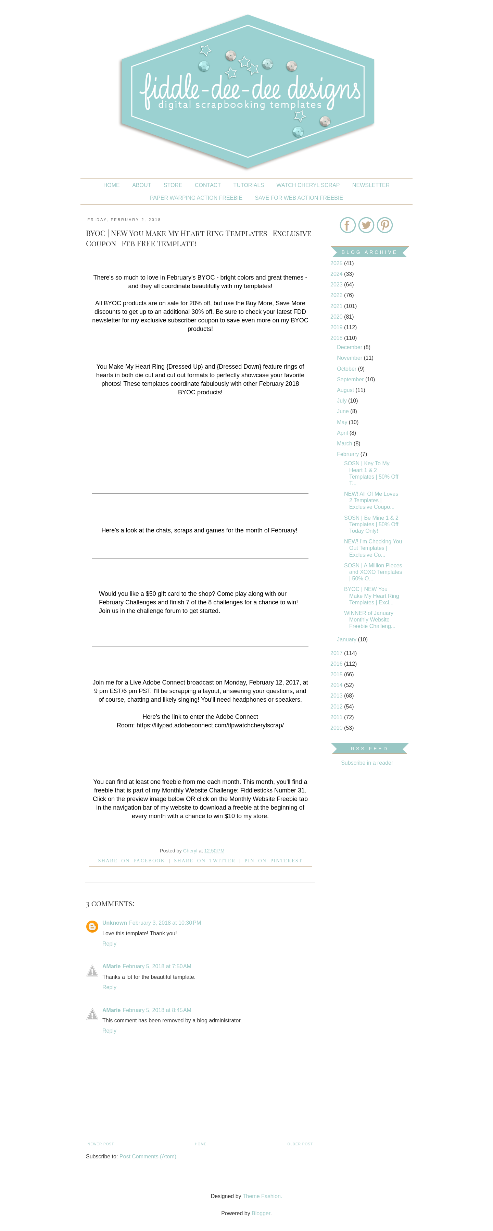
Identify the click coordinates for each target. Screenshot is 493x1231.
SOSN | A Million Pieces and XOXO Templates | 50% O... (373, 572)
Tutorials (248, 185)
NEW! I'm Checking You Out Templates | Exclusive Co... (373, 548)
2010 (337, 728)
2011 (337, 717)
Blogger (261, 1213)
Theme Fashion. (262, 1196)
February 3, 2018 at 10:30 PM (165, 923)
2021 (337, 306)
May (343, 422)
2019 (337, 327)
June (343, 411)
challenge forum (159, 610)
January (347, 639)
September (351, 379)
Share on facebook (131, 860)
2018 (337, 338)
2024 (337, 274)
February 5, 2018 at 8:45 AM (157, 1010)
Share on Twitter (205, 860)
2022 (337, 295)
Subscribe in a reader (367, 763)
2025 (337, 263)
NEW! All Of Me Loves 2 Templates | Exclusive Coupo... (371, 500)
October (347, 369)
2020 (337, 317)
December (350, 347)
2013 (337, 696)
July (342, 401)
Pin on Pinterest (273, 860)
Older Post (300, 1144)
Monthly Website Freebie (263, 799)
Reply (109, 944)
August (346, 390)
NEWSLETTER (371, 185)
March (345, 443)
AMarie (111, 966)
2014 (337, 685)
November (350, 358)
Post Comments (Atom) (147, 1156)
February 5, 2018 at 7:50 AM (157, 966)
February (348, 454)
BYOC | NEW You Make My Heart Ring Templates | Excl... (371, 595)
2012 (337, 707)
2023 (337, 284)
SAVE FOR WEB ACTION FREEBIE (299, 198)
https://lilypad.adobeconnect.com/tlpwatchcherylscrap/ (210, 725)
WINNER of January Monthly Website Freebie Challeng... (369, 619)
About (141, 185)
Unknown (114, 923)
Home (111, 185)
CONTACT (208, 185)
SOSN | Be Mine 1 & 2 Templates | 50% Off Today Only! (371, 524)
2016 (337, 664)
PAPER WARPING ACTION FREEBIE (196, 198)
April (343, 433)
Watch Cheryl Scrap (308, 185)
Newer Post (101, 1144)
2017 (337, 653)
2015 (337, 674)
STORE (173, 185)
